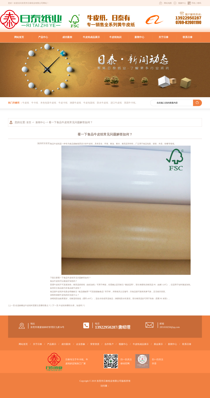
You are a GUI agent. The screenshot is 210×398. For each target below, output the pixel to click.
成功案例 (67, 37)
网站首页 (19, 37)
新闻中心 (139, 37)
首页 (28, 122)
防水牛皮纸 (102, 103)
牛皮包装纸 (89, 103)
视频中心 (182, 3)
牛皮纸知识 (115, 37)
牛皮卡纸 (63, 103)
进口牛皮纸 (116, 103)
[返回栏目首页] (43, 143)
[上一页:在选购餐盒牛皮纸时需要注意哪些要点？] (29, 305)
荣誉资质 (94, 344)
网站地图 (168, 3)
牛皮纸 (25, 103)
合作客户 (109, 344)
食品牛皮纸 (55, 144)
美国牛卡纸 (129, 103)
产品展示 (51, 344)
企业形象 (80, 344)
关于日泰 (163, 37)
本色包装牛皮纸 (48, 103)
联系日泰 (187, 37)
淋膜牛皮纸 (75, 103)
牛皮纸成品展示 (91, 37)
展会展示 (158, 344)
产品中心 (43, 37)
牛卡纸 (34, 103)
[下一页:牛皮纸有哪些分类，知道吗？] (68, 305)
